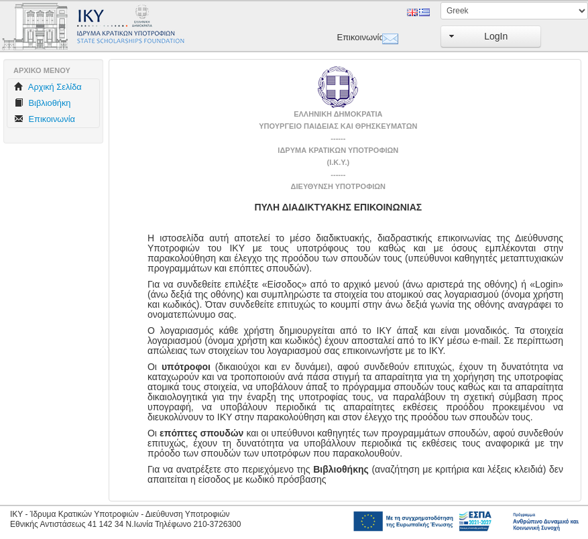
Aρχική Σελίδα (48, 87)
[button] (490, 36)
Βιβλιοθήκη (42, 103)
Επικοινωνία (356, 37)
